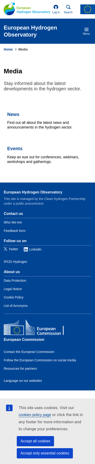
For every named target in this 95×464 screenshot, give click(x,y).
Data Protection (15, 280)
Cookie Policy (14, 297)
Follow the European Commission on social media (40, 360)
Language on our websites (23, 381)
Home (8, 49)
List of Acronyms (16, 306)
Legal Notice (13, 289)
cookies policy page (35, 415)
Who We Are (13, 222)
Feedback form (14, 231)
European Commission (24, 340)
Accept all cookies (35, 441)
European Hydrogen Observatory (33, 192)
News (13, 114)
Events (15, 148)
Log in (56, 9)
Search (68, 9)
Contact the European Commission (29, 352)
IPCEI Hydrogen (15, 262)
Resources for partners (20, 368)
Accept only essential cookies (44, 453)
